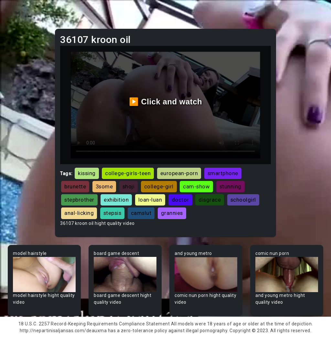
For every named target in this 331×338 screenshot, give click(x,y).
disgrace (209, 199)
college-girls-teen (128, 173)
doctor (180, 199)
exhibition (116, 199)
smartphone (223, 173)
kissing (87, 173)
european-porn (179, 173)
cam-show (196, 186)
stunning (230, 186)
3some (104, 186)
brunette (75, 186)
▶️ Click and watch (165, 101)
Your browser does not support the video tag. (44, 274)
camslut (141, 213)
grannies (172, 213)
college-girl (159, 186)
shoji (129, 186)
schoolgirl (243, 199)
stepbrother (79, 199)
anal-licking (79, 213)
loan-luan (150, 199)
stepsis (112, 213)
